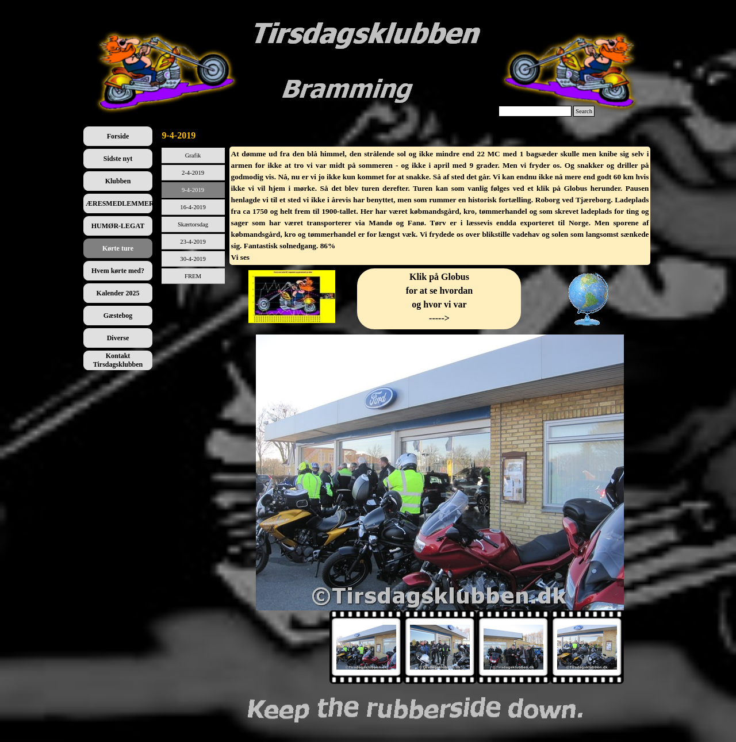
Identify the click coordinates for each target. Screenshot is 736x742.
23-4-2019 (192, 242)
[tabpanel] (440, 205)
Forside (118, 136)
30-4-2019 (192, 259)
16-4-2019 (192, 207)
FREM (193, 276)
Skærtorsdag (193, 224)
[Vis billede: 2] (440, 647)
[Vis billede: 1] (366, 647)
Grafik (193, 155)
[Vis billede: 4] (587, 647)
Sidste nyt (117, 159)
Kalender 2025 (118, 293)
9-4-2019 (193, 190)
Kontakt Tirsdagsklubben (118, 360)
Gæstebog (118, 316)
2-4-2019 (193, 173)
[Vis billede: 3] (513, 647)
